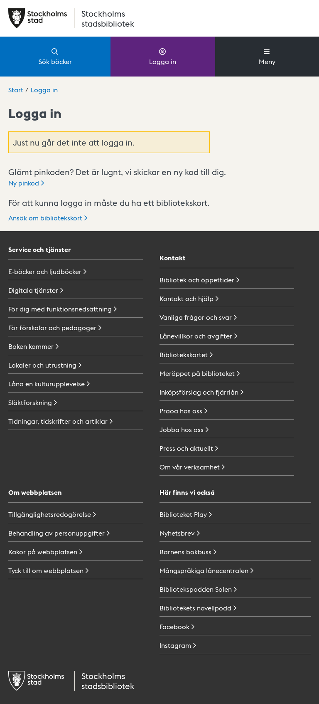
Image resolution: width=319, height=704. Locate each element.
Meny (267, 56)
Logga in (162, 56)
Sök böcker (55, 56)
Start (15, 89)
